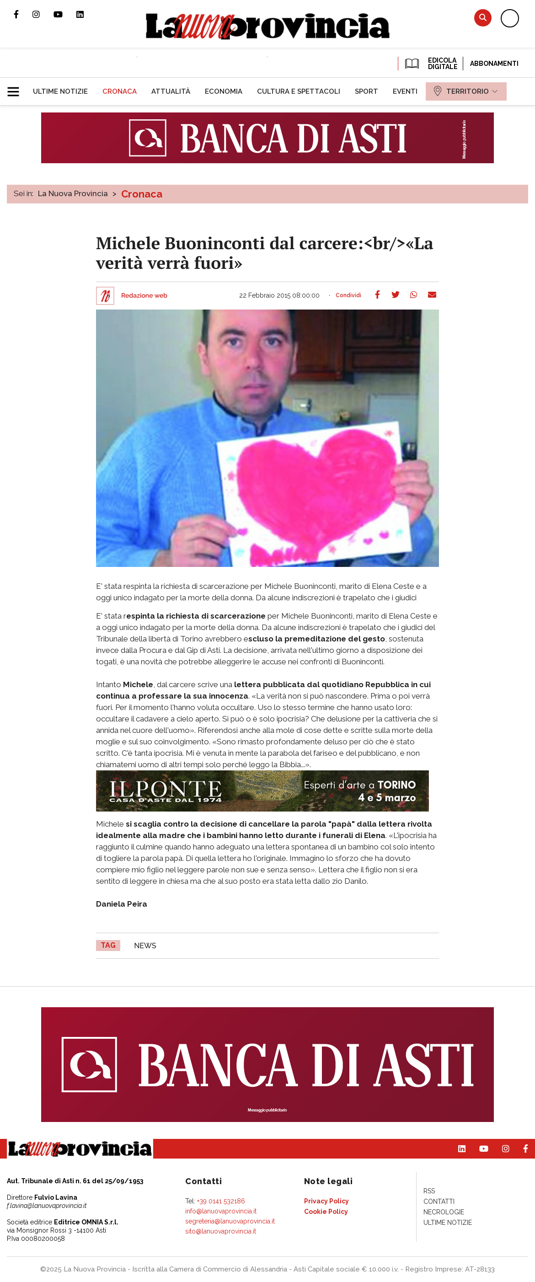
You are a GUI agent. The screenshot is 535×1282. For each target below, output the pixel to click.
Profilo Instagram (43, 14)
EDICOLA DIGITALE (430, 63)
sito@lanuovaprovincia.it (220, 1231)
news (145, 945)
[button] (17, 88)
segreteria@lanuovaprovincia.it (230, 1221)
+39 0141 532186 (221, 1201)
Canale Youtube (65, 14)
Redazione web (144, 295)
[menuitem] (60, 91)
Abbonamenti (494, 63)
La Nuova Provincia (73, 193)
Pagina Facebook (23, 14)
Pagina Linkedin (86, 14)
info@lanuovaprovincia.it (221, 1211)
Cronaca (141, 194)
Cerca (483, 17)
